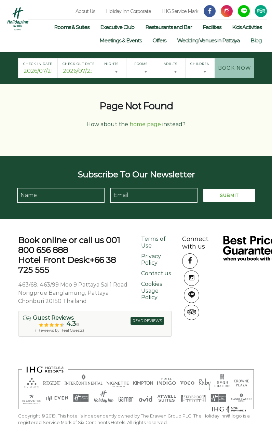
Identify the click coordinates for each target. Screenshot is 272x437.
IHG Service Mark (180, 11)
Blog (255, 40)
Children (200, 64)
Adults (170, 64)
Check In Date (37, 64)
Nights (111, 64)
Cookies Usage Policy (151, 290)
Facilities (212, 27)
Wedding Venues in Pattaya (208, 40)
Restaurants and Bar (168, 27)
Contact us (156, 273)
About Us (85, 11)
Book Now (234, 68)
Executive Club (117, 27)
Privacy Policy (151, 259)
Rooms (141, 64)
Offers (159, 40)
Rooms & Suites (71, 27)
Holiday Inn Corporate (128, 11)
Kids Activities (246, 27)
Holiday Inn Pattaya (18, 18)
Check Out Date (79, 64)
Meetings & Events (120, 40)
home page (145, 124)
